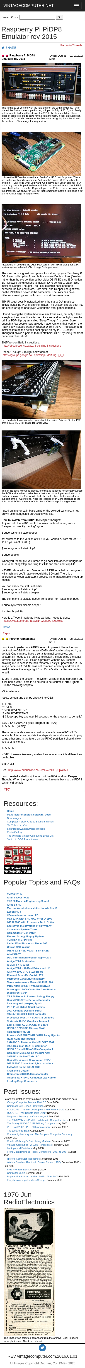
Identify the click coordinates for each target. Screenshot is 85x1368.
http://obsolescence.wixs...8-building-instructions (32, 345)
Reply (6, 633)
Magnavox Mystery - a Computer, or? (27, 1116)
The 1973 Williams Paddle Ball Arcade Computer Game (37, 1120)
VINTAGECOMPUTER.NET (28, 5)
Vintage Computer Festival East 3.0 (26, 1102)
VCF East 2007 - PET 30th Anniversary (28, 1127)
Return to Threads (72, 45)
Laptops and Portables (19, 1148)
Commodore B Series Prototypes (25, 1106)
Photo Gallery (14, 832)
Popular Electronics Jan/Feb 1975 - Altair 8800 (32, 1176)
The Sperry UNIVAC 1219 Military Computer (31, 1123)
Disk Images (14, 818)
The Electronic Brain (18, 1130)
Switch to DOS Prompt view (22, 839)
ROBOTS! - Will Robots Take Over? (26, 1113)
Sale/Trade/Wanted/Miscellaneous (26, 828)
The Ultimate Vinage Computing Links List (30, 835)
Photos (6, 627)
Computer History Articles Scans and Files (30, 821)
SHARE (9, 47)
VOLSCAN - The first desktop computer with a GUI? (35, 1109)
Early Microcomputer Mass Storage (26, 1180)
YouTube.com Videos (19, 825)
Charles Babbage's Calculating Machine (29, 1141)
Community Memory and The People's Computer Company (39, 1134)
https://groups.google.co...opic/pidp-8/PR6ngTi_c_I (33, 355)
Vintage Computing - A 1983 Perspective (29, 1144)
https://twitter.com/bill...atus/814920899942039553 (33, 620)
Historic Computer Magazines (23, 1158)
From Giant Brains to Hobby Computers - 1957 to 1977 (37, 1151)
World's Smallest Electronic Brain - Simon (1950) (34, 1162)
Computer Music (16, 1173)
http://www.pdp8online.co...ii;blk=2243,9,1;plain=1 (38, 770)
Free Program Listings (19, 1169)
